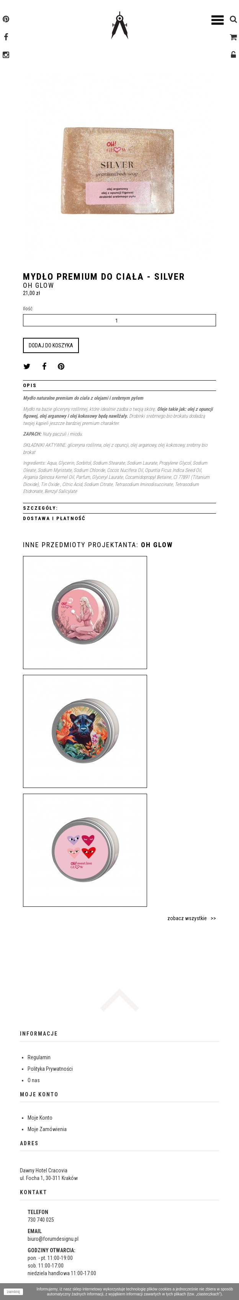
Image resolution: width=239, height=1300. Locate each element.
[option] (119, 170)
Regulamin (39, 1057)
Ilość (28, 308)
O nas (34, 1080)
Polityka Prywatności (50, 1069)
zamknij (13, 1292)
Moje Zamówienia (47, 1129)
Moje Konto (40, 1118)
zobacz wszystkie (187, 918)
